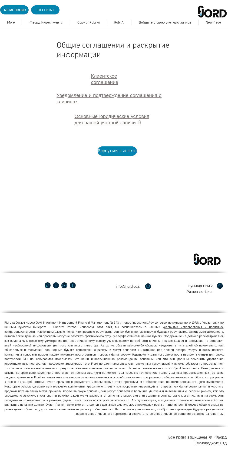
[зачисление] (14, 9)
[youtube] (64, 285)
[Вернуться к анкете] (117, 151)
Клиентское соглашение (104, 79)
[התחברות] (45, 9)
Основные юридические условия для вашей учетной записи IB (112, 119)
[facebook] (72, 285)
